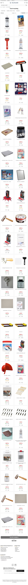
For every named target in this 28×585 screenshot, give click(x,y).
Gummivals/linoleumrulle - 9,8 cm (7, 225)
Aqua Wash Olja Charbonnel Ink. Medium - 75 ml (7, 484)
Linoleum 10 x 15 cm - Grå (20, 310)
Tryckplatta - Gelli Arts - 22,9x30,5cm (21, 160)
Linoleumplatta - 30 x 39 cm (21, 505)
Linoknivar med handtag (7, 246)
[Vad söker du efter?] (14, 5)
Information (25, 0)
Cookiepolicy (17, 549)
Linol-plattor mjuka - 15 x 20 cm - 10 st (7, 160)
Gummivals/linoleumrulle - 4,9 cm (21, 484)
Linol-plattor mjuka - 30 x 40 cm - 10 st (7, 526)
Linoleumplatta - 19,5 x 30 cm (7, 310)
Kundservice (16, 547)
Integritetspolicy (17, 551)
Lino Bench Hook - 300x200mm (7, 139)
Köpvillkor (16, 548)
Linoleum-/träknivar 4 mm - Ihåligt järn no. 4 (7, 419)
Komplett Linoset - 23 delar (7, 181)
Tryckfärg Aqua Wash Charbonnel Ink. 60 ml (21, 51)
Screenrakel (7, 331)
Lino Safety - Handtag (7, 375)
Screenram (20, 331)
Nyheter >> (8, 0)
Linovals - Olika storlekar (7, 50)
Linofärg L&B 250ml (7, 95)
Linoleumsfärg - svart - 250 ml (21, 139)
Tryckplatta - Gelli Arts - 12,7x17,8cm (21, 375)
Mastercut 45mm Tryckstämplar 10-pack (21, 95)
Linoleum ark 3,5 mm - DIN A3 (7, 440)
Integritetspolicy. (21, 573)
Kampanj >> (13, 0)
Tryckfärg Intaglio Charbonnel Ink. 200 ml (21, 225)
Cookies (16, 550)
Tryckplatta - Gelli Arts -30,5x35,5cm (21, 526)
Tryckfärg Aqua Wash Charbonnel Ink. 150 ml (7, 289)
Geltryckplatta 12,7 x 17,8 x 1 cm (20, 246)
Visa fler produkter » (14, 537)
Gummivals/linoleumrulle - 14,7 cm (7, 505)
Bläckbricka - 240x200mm (20, 181)
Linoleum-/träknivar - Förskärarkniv (21, 419)
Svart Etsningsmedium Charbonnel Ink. (20, 289)
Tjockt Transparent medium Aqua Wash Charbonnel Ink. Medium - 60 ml (20, 441)
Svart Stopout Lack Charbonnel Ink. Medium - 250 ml (21, 463)
